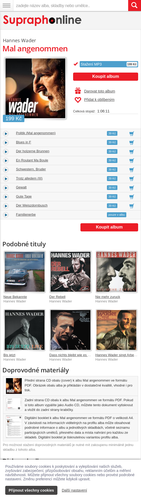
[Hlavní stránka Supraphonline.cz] (42, 20)
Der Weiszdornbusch (31, 205)
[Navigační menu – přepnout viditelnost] (6, 5)
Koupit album (105, 76)
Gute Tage (24, 196)
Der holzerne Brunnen (32, 151)
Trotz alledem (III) (29, 178)
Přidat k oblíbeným (94, 100)
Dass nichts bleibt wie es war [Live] (75, 355)
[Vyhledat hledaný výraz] (134, 5)
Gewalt (21, 187)
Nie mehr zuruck (107, 297)
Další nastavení (74, 490)
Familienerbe (26, 214)
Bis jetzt (9, 355)
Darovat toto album (95, 91)
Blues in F (23, 142)
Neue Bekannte (15, 297)
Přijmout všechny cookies (31, 490)
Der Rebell (57, 297)
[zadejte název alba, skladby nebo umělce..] (70, 5)
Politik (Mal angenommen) (36, 133)
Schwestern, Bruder (31, 169)
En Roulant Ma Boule (32, 160)
